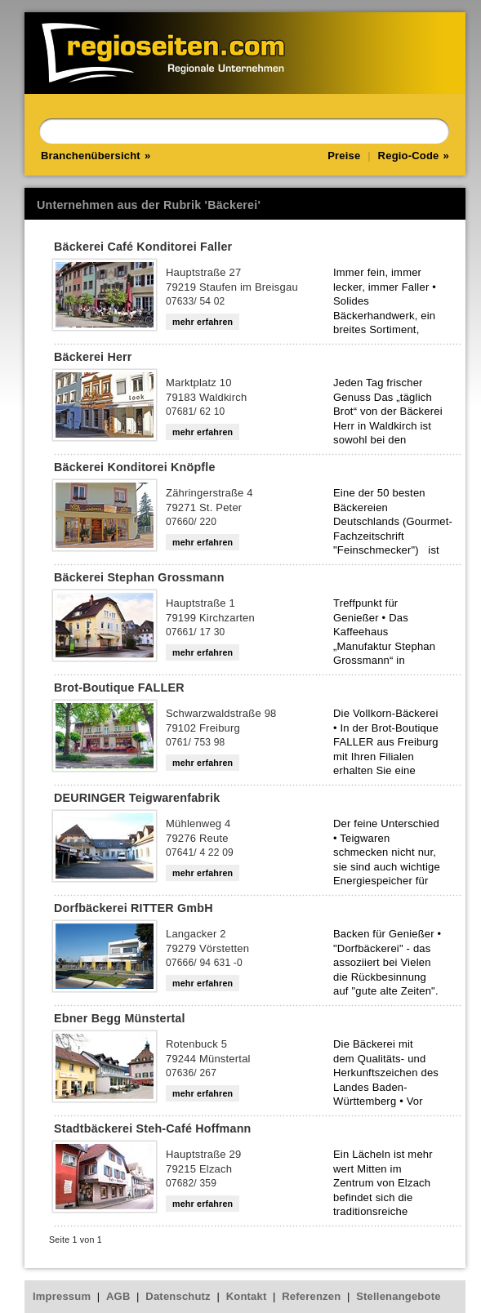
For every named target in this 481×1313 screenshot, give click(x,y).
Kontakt (246, 1296)
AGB (118, 1296)
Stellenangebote (398, 1296)
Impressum (62, 1296)
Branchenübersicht (90, 155)
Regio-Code (408, 155)
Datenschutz (178, 1296)
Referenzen (311, 1296)
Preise (343, 155)
